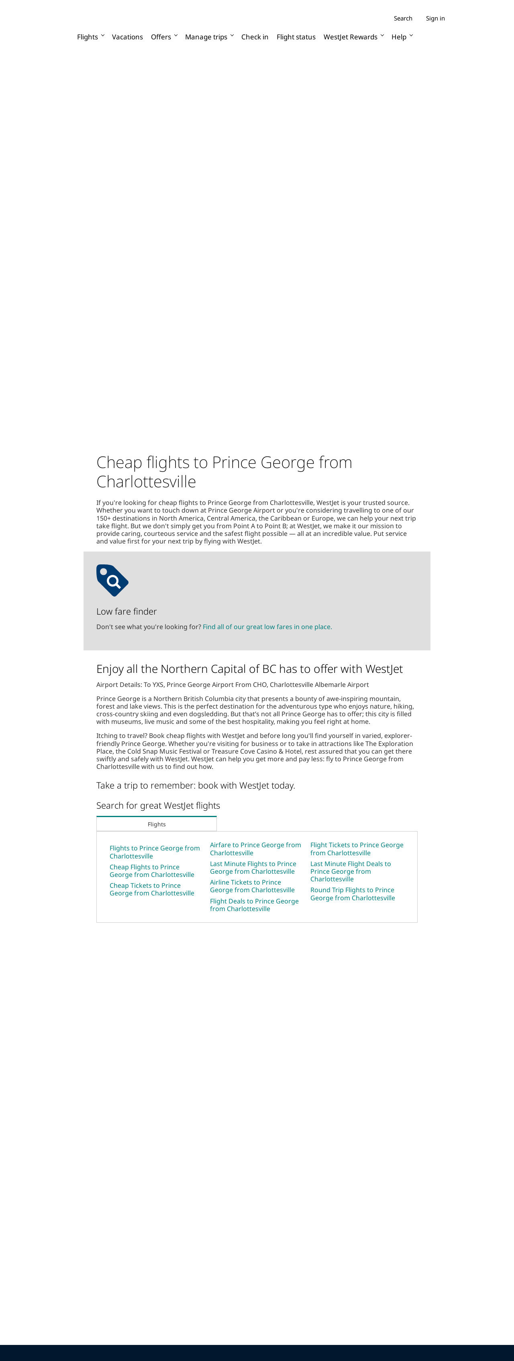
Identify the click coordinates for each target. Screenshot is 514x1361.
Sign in (435, 18)
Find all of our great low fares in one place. (267, 626)
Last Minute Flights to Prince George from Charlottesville (253, 867)
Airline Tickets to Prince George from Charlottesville (252, 886)
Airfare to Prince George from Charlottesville (255, 848)
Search (403, 18)
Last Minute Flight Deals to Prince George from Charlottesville (350, 871)
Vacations (127, 36)
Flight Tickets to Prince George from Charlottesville (357, 848)
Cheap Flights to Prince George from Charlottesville (152, 870)
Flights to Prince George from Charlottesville (155, 852)
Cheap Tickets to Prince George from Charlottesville (152, 889)
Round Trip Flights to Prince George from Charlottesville (352, 893)
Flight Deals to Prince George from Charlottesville (254, 905)
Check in (255, 36)
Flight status (296, 36)
